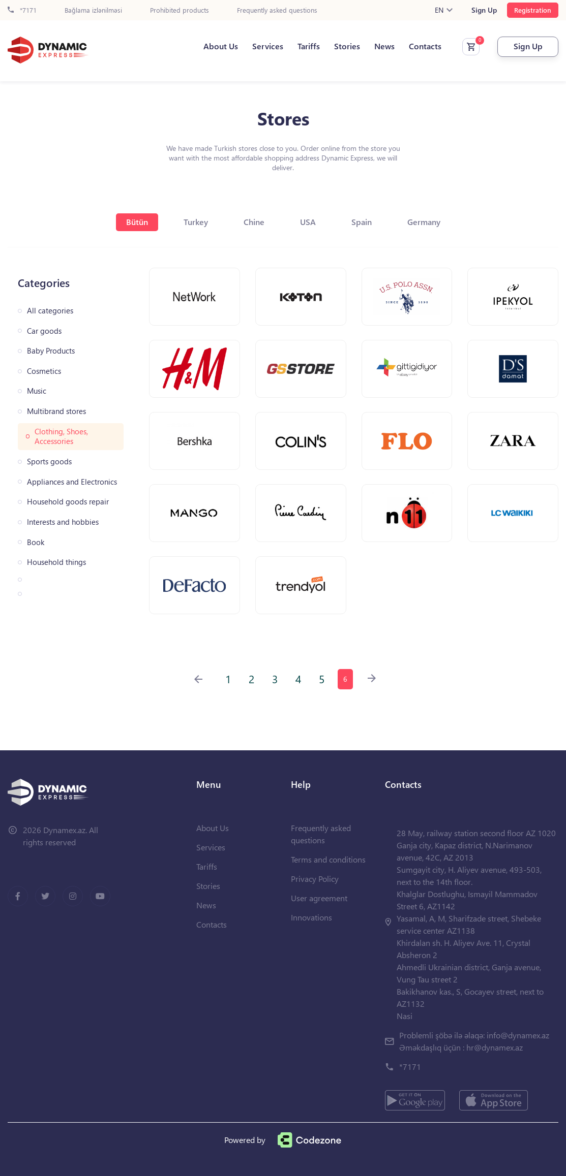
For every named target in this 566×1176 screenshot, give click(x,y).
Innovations (311, 917)
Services (267, 46)
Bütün (137, 221)
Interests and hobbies (63, 522)
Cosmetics (44, 371)
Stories (347, 46)
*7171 (22, 10)
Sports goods (49, 461)
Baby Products (51, 351)
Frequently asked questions (277, 10)
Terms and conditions (328, 859)
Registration (532, 10)
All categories (50, 310)
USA (308, 221)
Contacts (425, 46)
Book (35, 542)
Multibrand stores (56, 411)
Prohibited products (179, 10)
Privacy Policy (315, 878)
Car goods (44, 331)
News (384, 46)
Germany (423, 221)
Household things (56, 562)
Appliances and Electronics (72, 482)
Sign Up (484, 10)
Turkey (196, 221)
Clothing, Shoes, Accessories (61, 437)
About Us (220, 46)
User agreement (319, 898)
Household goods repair (68, 501)
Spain (361, 221)
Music (36, 391)
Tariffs (308, 46)
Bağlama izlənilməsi (93, 10)
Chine (254, 221)
